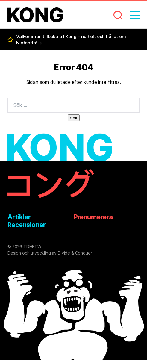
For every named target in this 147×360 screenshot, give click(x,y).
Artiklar (19, 217)
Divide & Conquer (75, 252)
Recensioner (26, 225)
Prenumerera (93, 217)
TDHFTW (32, 246)
